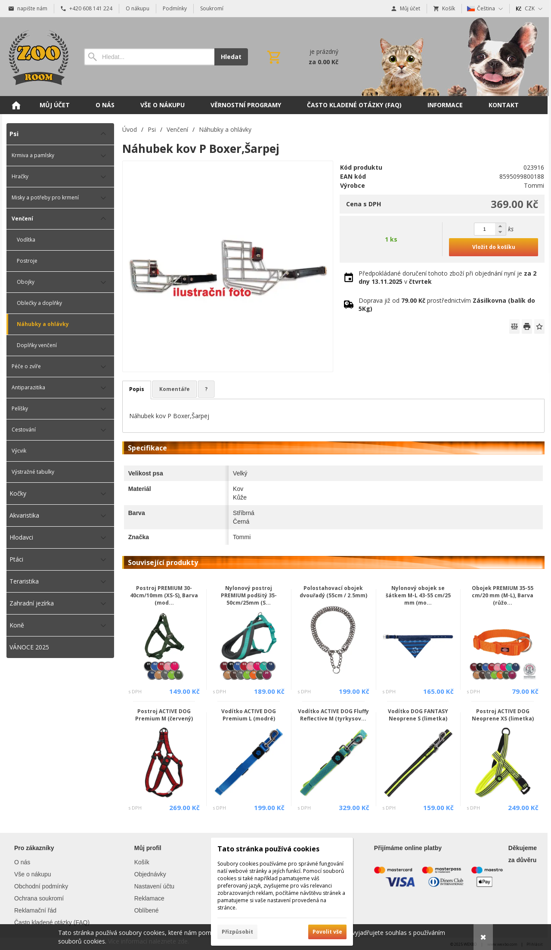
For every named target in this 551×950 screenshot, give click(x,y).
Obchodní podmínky (41, 886)
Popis (136, 389)
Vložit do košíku (493, 247)
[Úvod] (36, 56)
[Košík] (302, 57)
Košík (141, 862)
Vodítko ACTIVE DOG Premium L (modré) (248, 715)
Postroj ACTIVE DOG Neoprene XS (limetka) (503, 715)
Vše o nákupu (32, 874)
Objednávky (150, 874)
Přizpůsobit (237, 931)
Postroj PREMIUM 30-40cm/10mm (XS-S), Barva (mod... (164, 595)
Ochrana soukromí (39, 898)
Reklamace (149, 898)
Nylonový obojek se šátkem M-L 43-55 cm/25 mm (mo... (418, 595)
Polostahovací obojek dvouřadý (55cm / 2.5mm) (333, 591)
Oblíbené (146, 910)
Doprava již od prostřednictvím (447, 304)
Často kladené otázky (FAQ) (52, 922)
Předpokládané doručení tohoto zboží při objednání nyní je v (447, 277)
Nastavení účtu (154, 886)
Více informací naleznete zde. (148, 941)
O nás (22, 862)
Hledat (231, 57)
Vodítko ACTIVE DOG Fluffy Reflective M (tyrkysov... (333, 715)
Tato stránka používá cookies (268, 849)
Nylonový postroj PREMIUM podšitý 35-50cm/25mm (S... (249, 595)
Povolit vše (327, 931)
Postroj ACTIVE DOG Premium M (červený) (164, 715)
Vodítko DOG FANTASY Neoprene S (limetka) (418, 715)
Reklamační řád (35, 910)
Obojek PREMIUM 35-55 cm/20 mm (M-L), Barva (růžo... (502, 595)
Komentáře (174, 389)
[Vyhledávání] (149, 56)
